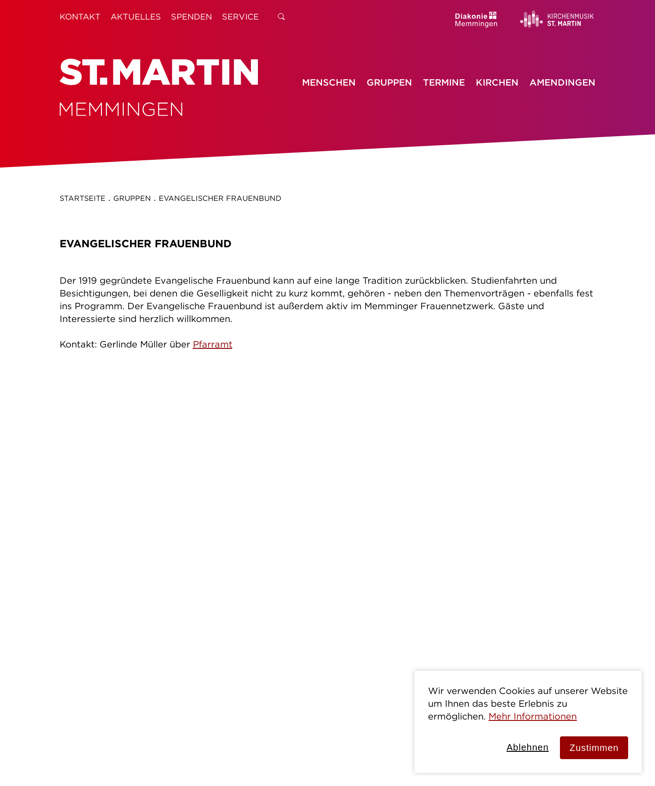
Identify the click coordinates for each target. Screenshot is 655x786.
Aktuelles (136, 16)
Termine (444, 82)
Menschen (329, 82)
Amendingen (562, 82)
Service (240, 16)
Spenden (191, 16)
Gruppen (389, 82)
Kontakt (80, 16)
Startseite (83, 198)
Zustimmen (594, 748)
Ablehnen (528, 747)
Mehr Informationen (533, 716)
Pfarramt (212, 344)
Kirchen (497, 82)
